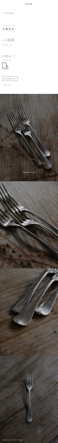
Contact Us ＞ (11, 78)
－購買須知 (6, 85)
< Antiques (9, 12)
